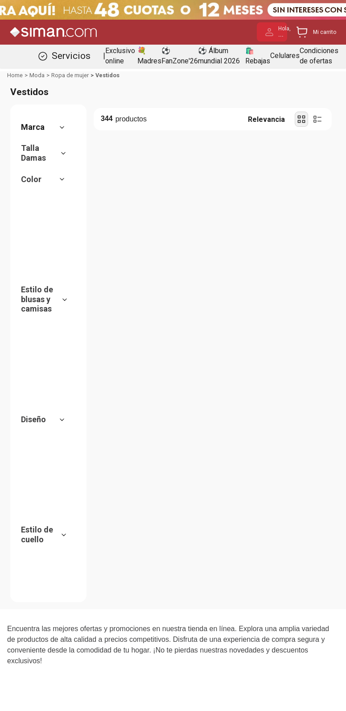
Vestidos (107, 75)
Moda (37, 75)
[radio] (301, 119)
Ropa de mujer (70, 75)
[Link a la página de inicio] (15, 75)
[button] (47, 127)
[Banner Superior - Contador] (173, 10)
